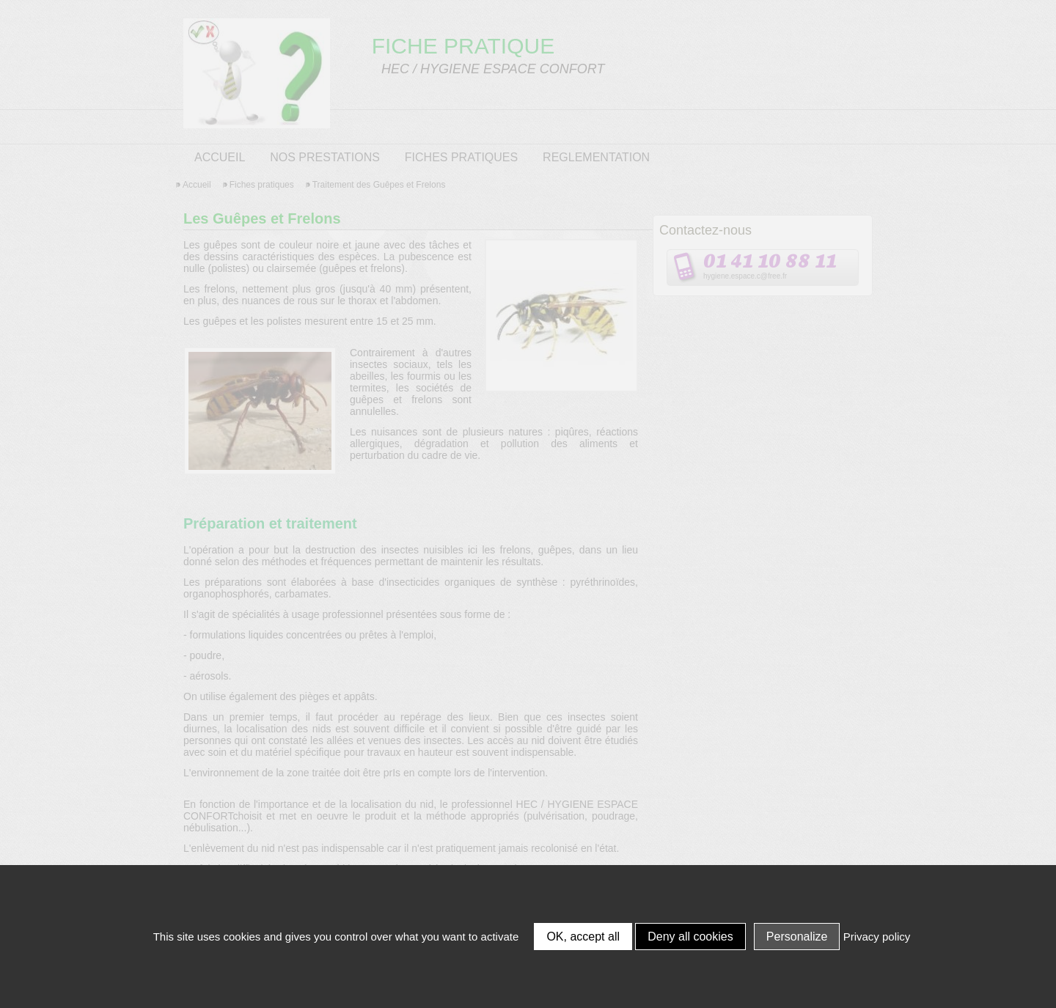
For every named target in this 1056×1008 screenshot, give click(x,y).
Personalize (797, 936)
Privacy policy (877, 936)
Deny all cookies (690, 936)
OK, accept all (583, 936)
